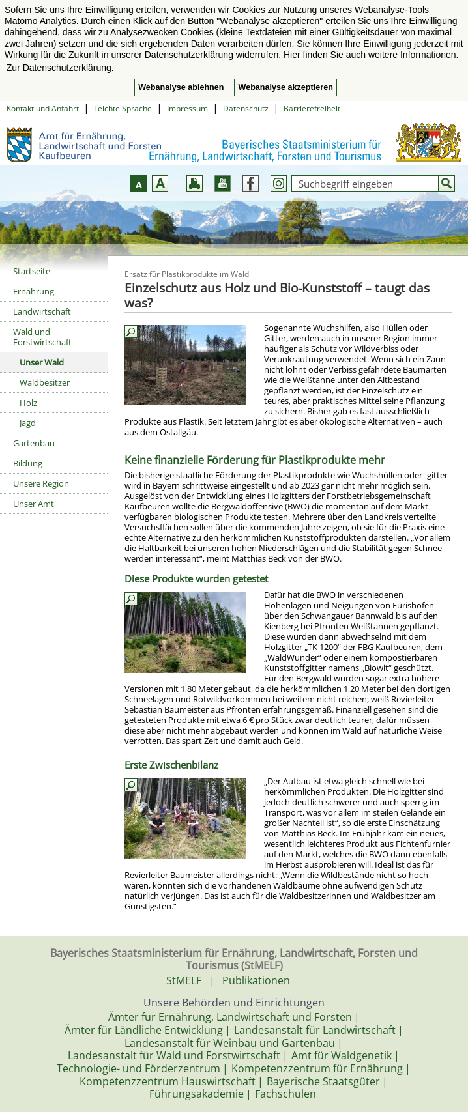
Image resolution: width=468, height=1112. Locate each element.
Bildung (27, 463)
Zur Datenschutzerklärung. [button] (60, 68)
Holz (28, 402)
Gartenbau (34, 443)
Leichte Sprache (123, 108)
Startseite (31, 271)
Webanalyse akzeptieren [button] (285, 87)
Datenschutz (246, 108)
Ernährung (33, 291)
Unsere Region (41, 483)
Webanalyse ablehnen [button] (181, 87)
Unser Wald (42, 362)
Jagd (28, 423)
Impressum (187, 108)
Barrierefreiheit (312, 108)
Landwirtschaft (42, 311)
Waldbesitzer (45, 382)
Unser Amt (33, 503)
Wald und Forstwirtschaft (42, 337)
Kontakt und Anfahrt (43, 108)
